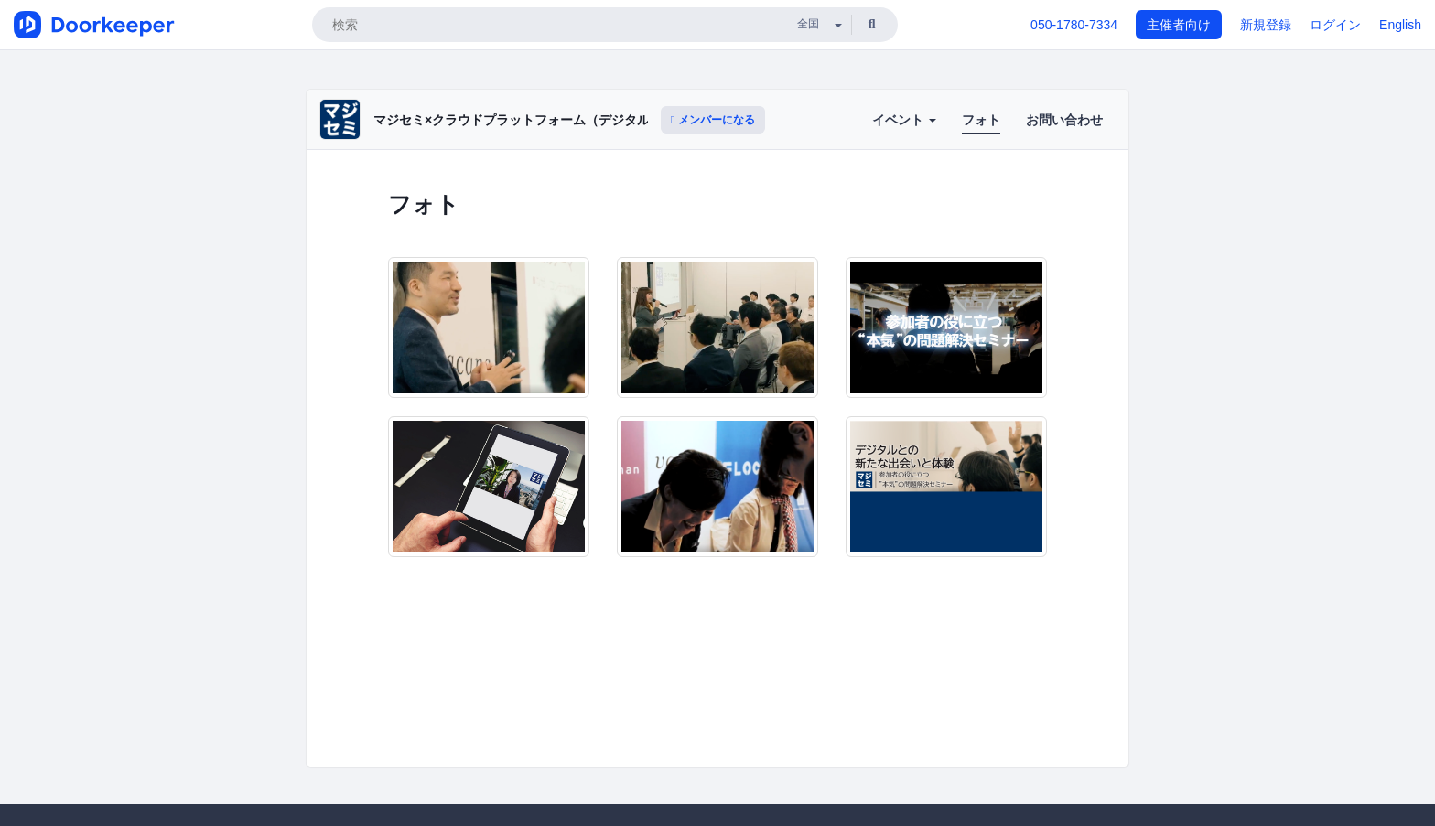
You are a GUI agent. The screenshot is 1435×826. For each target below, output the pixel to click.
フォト (981, 120)
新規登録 (1265, 24)
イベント (904, 120)
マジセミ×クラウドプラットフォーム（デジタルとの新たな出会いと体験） (588, 120)
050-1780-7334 (1073, 24)
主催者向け (1179, 24)
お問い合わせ (1064, 120)
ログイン (1335, 24)
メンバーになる (713, 119)
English (1400, 24)
